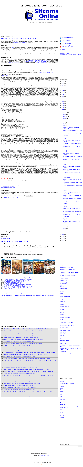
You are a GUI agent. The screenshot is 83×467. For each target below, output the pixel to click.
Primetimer (62, 294)
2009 (63, 232)
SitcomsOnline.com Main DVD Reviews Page (10, 185)
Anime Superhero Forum (65, 320)
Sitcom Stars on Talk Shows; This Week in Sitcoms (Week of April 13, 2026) (19, 389)
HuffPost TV (62, 304)
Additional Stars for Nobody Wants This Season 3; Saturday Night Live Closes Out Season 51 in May (24, 396)
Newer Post (3, 201)
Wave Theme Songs (64, 340)
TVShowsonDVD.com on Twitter (66, 277)
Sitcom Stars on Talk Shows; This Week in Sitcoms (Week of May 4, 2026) (19, 341)
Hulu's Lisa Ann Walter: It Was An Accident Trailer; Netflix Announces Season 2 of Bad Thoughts (23, 339)
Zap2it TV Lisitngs (64, 278)
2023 (63, 87)
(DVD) (28, 280)
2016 (63, 100)
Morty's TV (62, 301)
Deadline (62, 291)
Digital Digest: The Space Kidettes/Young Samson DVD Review (19, 38)
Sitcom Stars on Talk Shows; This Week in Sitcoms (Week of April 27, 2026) (19, 356)
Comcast (13, 47)
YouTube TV (62, 418)
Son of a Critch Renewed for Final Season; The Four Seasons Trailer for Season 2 (21, 337)
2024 (63, 85)
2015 (63, 101)
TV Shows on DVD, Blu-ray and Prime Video (35, 295)
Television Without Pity (65, 317)
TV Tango (62, 307)
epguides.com (63, 299)
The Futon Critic (63, 288)
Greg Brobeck (5, 75)
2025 (63, 83)
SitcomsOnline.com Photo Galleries (67, 270)
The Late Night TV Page (65, 330)
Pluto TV (62, 402)
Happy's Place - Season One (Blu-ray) (11, 282)
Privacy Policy (38, 460)
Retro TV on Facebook (65, 312)
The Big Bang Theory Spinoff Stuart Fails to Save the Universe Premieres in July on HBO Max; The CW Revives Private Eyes (29, 352)
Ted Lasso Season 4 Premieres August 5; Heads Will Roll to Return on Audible (20, 350)
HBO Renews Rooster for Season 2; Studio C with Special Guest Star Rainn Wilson (21, 393)
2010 (63, 231)
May (64, 123)
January (64, 228)
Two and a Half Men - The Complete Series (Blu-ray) (14, 285)
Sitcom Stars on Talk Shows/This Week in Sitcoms (70, 54)
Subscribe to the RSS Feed (67, 48)
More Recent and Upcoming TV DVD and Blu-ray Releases (13, 295)
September (65, 116)
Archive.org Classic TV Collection (67, 383)
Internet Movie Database (65, 296)
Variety (61, 293)
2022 (63, 88)
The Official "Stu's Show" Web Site (67, 325)
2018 (63, 96)
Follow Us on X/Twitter (66, 40)
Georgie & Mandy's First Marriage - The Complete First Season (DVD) (18, 279)
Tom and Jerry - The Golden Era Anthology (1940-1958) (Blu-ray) (17, 286)
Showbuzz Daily (63, 282)
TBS (61, 409)
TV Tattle (62, 309)
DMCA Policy (45, 460)
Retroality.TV (63, 314)
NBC (61, 396)
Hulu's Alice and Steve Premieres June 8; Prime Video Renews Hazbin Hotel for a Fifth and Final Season (25, 354)
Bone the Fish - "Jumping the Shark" (67, 353)
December (65, 110)
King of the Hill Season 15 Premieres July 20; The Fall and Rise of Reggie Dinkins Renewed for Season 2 (25, 335)
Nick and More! (63, 324)
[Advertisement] (41, 30)
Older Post (56, 201)
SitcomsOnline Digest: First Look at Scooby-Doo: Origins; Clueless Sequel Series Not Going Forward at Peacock (27, 358)
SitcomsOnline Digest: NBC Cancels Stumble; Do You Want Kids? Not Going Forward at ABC (23, 343)
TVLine (61, 285)
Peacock (62, 401)
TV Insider (62, 286)
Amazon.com (3, 181)
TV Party (62, 319)
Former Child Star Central (65, 315)
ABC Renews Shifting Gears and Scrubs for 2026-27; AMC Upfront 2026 (18, 345)
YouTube (62, 417)
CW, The (62, 386)
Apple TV (62, 381)
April (64, 125)
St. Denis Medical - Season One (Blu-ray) (12, 281)
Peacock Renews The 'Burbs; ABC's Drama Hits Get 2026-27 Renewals (18, 385)
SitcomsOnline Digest (64, 53)
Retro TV (62, 311)
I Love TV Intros (63, 341)
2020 (63, 92)
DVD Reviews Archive (49, 295)
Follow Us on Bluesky (66, 41)
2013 (63, 105)
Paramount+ (62, 399)
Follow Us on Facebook (66, 38)
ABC (61, 380)
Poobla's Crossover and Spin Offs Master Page (70, 345)
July (64, 120)
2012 (63, 107)
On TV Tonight (63, 351)
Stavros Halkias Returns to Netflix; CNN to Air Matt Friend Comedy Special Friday (20, 367)
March (64, 225)
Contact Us (63, 49)
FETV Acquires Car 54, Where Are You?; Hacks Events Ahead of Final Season (20, 387)
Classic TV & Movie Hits (65, 303)
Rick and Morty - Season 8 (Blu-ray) (11, 283)
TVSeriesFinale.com (64, 290)
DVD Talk (62, 337)
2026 (63, 81)
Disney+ (62, 388)
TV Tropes (62, 346)
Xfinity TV (62, 415)
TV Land (62, 412)
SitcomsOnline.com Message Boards (67, 269)
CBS (61, 385)
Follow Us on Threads (66, 43)
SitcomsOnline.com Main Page (66, 267)
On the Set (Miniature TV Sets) (66, 322)
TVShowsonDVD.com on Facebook (67, 275)
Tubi (61, 410)
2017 (63, 98)
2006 (63, 238)
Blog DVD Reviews (8, 197)
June (64, 122)
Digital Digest (16, 197)
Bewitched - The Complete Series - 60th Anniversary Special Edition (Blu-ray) (19, 276)
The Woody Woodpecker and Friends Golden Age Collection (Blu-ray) (18, 289)
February (65, 226)
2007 (63, 236)
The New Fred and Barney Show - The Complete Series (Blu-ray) (17, 290)
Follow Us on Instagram (66, 45)
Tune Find (62, 335)
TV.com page (7, 186)
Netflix (61, 397)
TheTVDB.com (63, 343)
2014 (63, 103)
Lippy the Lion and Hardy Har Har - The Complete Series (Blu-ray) (17, 287)
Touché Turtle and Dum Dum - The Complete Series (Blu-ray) (16, 278)
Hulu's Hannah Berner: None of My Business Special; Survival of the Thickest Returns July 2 (23, 330)
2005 (63, 240)
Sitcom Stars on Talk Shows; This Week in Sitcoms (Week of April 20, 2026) (19, 373)
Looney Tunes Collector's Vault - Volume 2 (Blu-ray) (14, 293)
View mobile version (29, 204)
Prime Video (62, 404)
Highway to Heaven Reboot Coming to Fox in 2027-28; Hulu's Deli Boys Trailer (20, 333)
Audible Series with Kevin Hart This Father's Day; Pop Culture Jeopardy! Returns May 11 (22, 383)
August (64, 118)
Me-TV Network (63, 332)
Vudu (61, 414)
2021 (63, 90)
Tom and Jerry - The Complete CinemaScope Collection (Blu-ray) (17, 292)
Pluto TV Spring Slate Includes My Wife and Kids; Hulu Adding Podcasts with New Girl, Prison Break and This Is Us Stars (28, 371)
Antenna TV (62, 333)
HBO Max (62, 393)
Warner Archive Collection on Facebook (68, 328)
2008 (63, 234)
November (65, 112)
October (64, 114)
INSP (61, 338)
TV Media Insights (64, 327)
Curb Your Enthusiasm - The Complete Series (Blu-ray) (15, 280)
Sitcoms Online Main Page (66, 37)
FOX (61, 389)
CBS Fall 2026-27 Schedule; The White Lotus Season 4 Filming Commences (19, 381)
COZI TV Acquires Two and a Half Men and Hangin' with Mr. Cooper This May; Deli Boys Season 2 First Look (26, 369)
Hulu (61, 394)
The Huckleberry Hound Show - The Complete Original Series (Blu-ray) (18, 277)
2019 (63, 94)
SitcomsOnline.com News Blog (41, 6)
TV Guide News (63, 283)
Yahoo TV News (63, 280)
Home (29, 201)
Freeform (62, 391)
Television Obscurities (64, 306)
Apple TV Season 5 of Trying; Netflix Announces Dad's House (16, 347)
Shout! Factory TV (64, 407)
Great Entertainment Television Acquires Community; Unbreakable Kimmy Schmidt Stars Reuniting (24, 378)
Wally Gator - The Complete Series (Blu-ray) (13, 288)
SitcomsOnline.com (44, 455)
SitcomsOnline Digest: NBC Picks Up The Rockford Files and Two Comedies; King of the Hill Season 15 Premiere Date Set (29, 328)
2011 (63, 109)
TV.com (61, 298)
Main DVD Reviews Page (41, 62)
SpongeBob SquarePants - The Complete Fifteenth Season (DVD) (17, 284)
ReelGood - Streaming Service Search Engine (69, 406)
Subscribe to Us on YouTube (67, 46)
